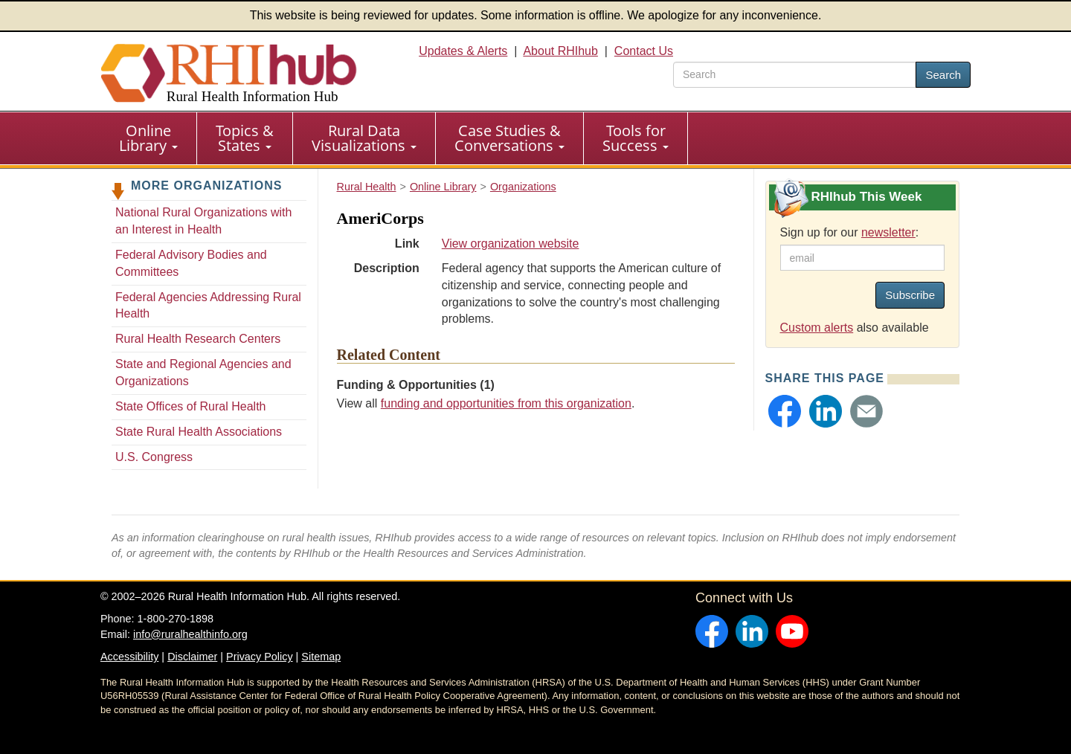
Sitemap (321, 657)
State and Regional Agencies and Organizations (203, 372)
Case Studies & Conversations (509, 137)
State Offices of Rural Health (190, 406)
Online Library (148, 137)
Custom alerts (817, 327)
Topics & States (245, 137)
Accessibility (129, 657)
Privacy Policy (259, 657)
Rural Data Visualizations (364, 137)
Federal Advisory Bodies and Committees (191, 263)
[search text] (794, 75)
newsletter (888, 232)
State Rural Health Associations (198, 431)
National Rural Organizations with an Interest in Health (203, 221)
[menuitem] (148, 138)
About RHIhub (560, 51)
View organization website (510, 243)
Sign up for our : (849, 232)
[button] (784, 411)
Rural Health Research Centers (197, 338)
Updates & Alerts (463, 51)
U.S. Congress (154, 457)
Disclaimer (192, 657)
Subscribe (910, 295)
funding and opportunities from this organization (506, 403)
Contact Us (643, 51)
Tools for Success (635, 137)
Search (943, 74)
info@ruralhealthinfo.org (190, 634)
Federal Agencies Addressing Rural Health (208, 305)
